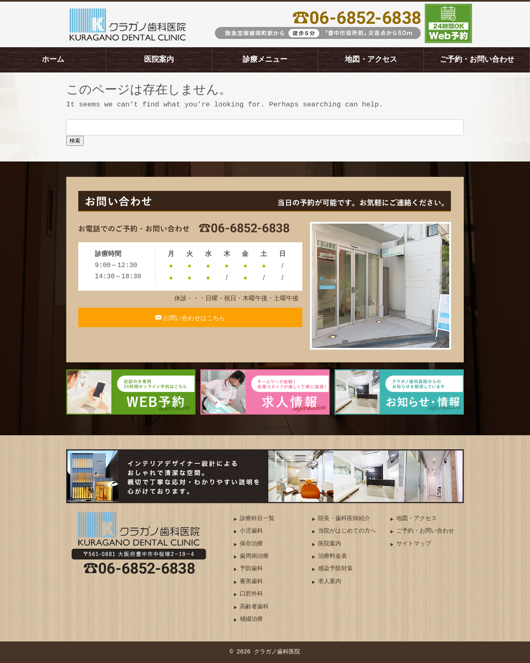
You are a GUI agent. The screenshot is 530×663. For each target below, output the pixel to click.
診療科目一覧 (257, 519)
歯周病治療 (254, 556)
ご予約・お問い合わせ (477, 60)
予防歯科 (251, 569)
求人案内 (329, 582)
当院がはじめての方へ (347, 531)
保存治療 (251, 544)
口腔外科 (251, 594)
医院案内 (159, 60)
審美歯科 (251, 582)
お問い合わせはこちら (194, 322)
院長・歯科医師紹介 (344, 519)
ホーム (53, 60)
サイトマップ (413, 544)
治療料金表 (332, 556)
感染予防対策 (335, 569)
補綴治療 (251, 619)
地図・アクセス (371, 60)
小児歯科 (251, 531)
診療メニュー (265, 60)
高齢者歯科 (254, 607)
